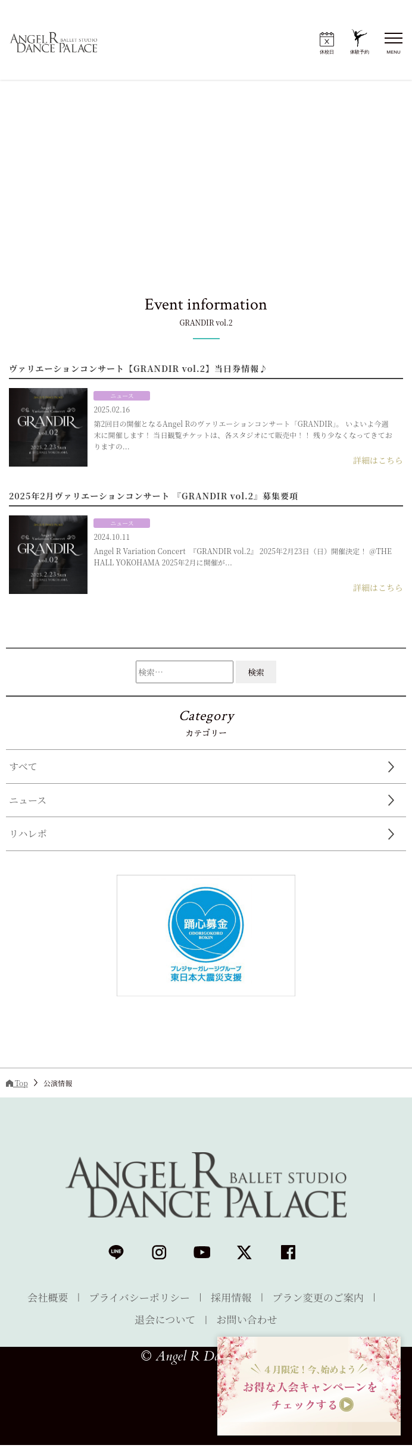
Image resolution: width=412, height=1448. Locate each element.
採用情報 (233, 1297)
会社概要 (39, 1297)
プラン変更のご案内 (325, 1297)
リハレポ (28, 833)
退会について (162, 1320)
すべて (23, 766)
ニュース (27, 800)
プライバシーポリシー (135, 1297)
